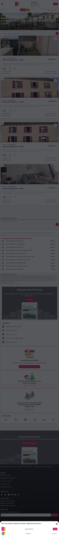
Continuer (54, 533)
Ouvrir (55, 529)
